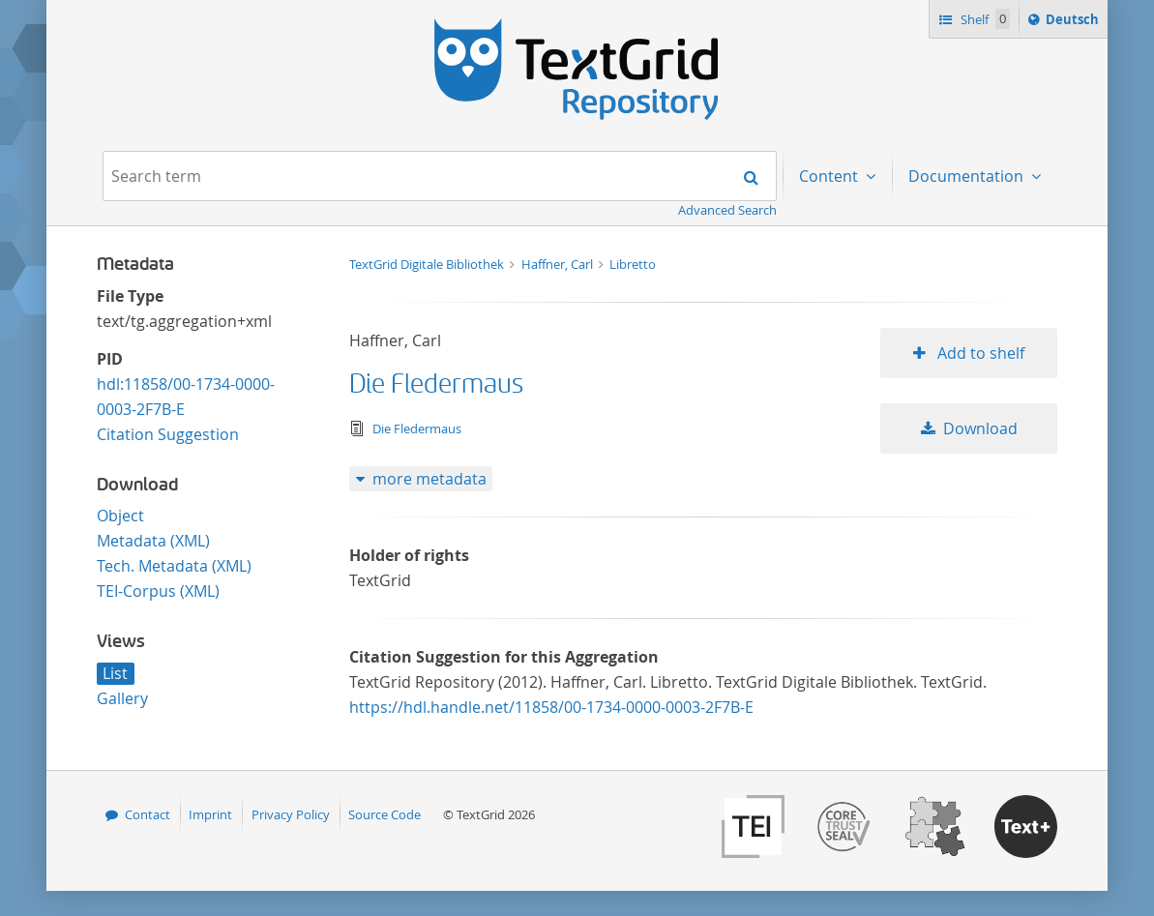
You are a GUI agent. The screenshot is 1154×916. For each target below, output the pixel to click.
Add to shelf (978, 353)
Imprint (210, 814)
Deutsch (1074, 22)
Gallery (122, 698)
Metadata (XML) (153, 540)
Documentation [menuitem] (967, 176)
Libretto (632, 264)
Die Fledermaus (436, 384)
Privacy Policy (291, 814)
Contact (147, 814)
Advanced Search (727, 210)
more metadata (429, 478)
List (115, 673)
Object (120, 515)
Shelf (983, 19)
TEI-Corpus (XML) (158, 591)
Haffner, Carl (558, 264)
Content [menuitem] (830, 176)
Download (980, 428)
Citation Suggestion (168, 434)
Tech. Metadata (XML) (174, 565)
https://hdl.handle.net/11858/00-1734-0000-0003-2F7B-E (551, 707)
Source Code (384, 814)
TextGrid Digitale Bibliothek (428, 264)
